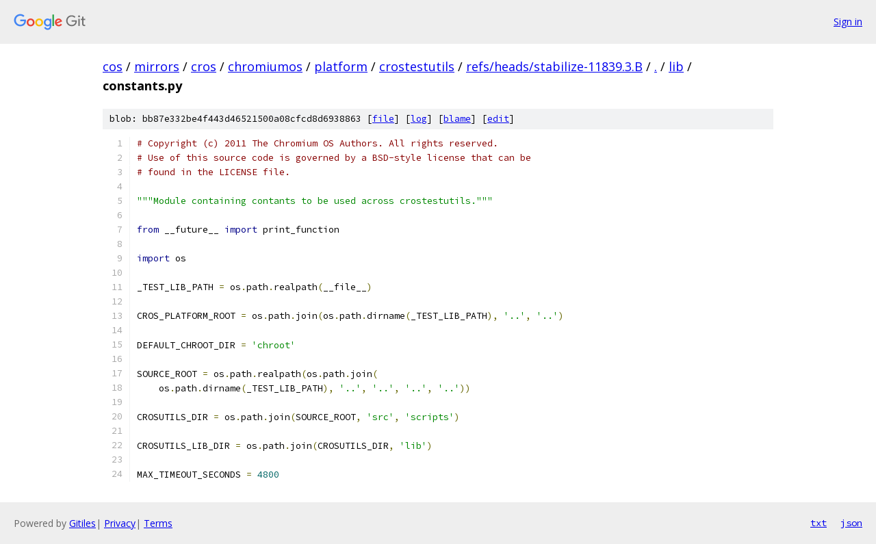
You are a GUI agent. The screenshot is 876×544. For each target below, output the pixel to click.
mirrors (156, 66)
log (419, 119)
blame (457, 119)
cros (203, 66)
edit (498, 119)
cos (113, 66)
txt (818, 523)
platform (341, 66)
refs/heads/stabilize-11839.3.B (554, 66)
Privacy (120, 523)
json (851, 523)
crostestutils (416, 66)
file (383, 119)
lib (676, 66)
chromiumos (265, 66)
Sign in (848, 21)
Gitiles (82, 523)
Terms (158, 523)
